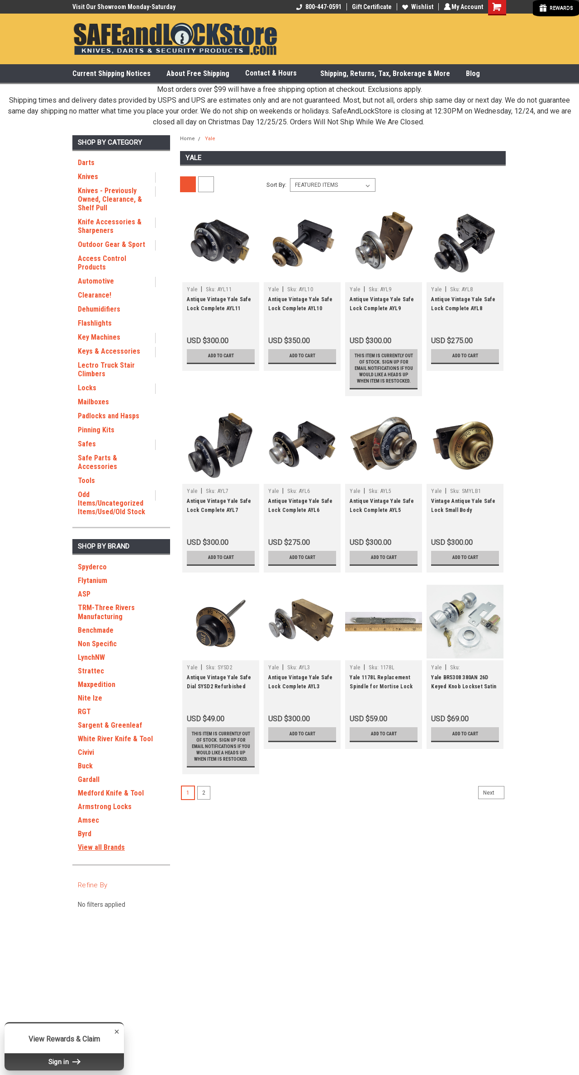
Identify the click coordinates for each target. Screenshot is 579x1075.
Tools (86, 480)
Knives (88, 176)
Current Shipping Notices (111, 73)
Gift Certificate (370, 6)
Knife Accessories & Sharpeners (110, 226)
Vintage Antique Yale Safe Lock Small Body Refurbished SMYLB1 (463, 535)
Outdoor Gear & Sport (111, 244)
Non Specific (97, 643)
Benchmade (96, 630)
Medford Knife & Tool (111, 793)
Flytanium (92, 580)
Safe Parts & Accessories (97, 462)
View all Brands (101, 847)
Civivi (86, 752)
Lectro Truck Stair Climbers (106, 369)
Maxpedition (96, 684)
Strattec (91, 671)
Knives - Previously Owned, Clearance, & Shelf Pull (110, 199)
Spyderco (92, 567)
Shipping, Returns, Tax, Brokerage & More (385, 73)
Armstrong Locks (105, 806)
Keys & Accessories (109, 351)
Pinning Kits (96, 430)
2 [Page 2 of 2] (203, 843)
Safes (87, 444)
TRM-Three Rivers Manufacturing (106, 612)
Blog (473, 73)
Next (493, 843)
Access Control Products (102, 262)
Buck (85, 766)
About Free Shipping (197, 73)
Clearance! (94, 295)
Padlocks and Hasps (108, 416)
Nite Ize (90, 698)
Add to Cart (221, 356)
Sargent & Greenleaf (110, 725)
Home (187, 139)
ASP (84, 594)
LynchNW (91, 657)
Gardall (89, 779)
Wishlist (416, 6)
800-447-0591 (317, 6)
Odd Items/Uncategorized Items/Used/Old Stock (111, 503)
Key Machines (99, 337)
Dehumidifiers (99, 309)
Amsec (88, 820)
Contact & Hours (274, 73)
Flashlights (95, 323)
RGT (84, 711)
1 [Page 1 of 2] (188, 843)
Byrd (84, 833)
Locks (87, 388)
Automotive (96, 281)
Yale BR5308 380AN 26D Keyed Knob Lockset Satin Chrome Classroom (463, 712)
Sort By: (276, 184)
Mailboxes (93, 402)
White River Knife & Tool (115, 738)
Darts (86, 162)
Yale (210, 139)
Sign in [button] (64, 1061)
